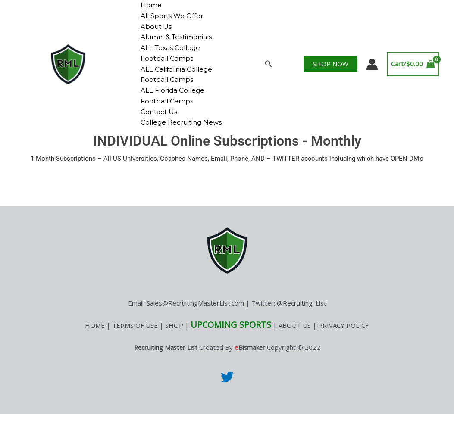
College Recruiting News (169, 127)
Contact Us (157, 112)
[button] (268, 69)
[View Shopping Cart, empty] (413, 69)
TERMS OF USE (135, 336)
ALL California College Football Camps (175, 74)
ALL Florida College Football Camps (171, 95)
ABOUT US (295, 336)
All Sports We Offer (170, 16)
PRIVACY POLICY (343, 336)
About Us (154, 26)
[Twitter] (227, 387)
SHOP (174, 336)
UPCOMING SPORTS (231, 335)
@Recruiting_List (301, 313)
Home (149, 5)
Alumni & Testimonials (174, 37)
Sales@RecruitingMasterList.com (195, 313)
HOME (95, 336)
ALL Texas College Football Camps (169, 53)
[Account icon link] (372, 69)
